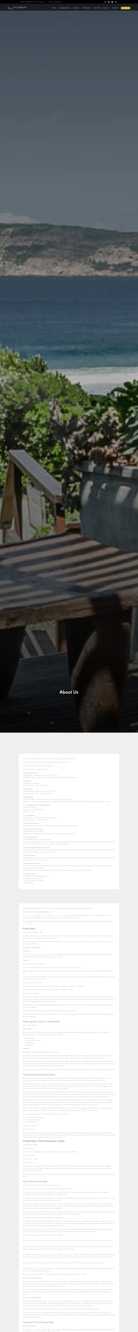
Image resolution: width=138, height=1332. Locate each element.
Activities (96, 8)
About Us (106, 8)
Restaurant (86, 8)
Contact (115, 8)
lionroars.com (29, 915)
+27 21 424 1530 (39, 1)
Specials (76, 8)
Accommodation (65, 8)
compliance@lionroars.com (31, 923)
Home (54, 8)
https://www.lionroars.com (51, 915)
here (108, 1096)
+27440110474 (57, 1)
